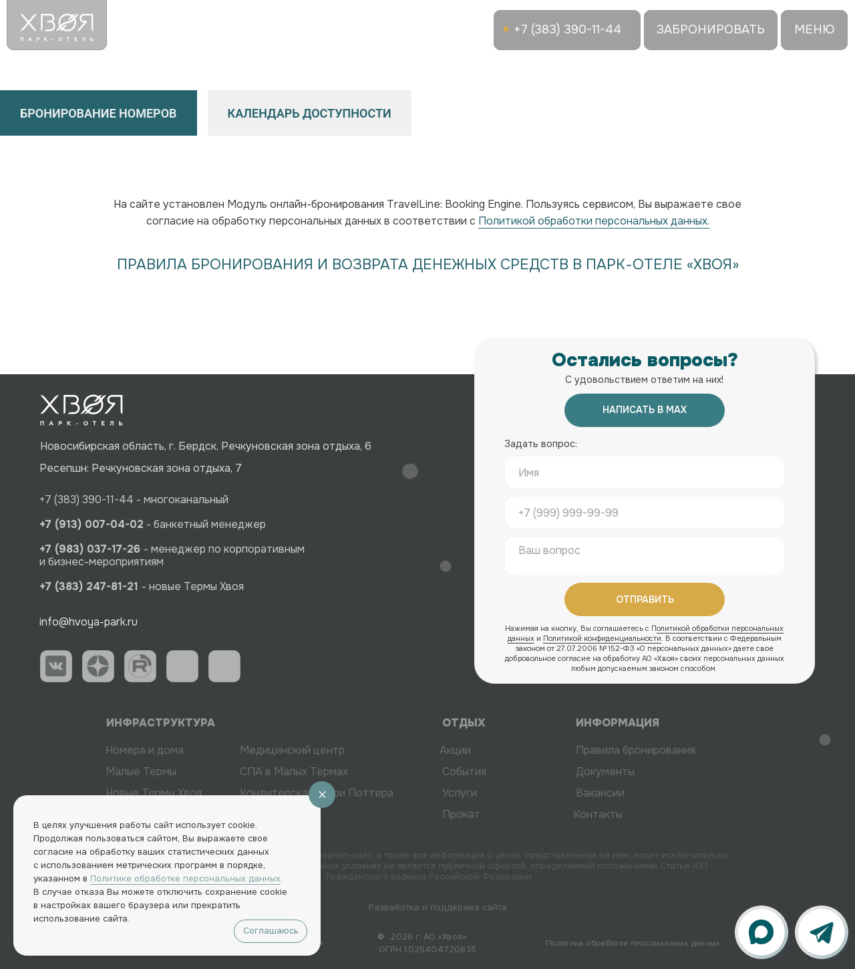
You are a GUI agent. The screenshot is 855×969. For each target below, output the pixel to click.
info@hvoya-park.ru (66, 622)
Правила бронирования (655, 750)
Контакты (578, 814)
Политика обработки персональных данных (633, 943)
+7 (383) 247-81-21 (72, 586)
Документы (625, 772)
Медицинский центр (272, 750)
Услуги (479, 793)
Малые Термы (121, 772)
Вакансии (620, 793)
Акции (435, 750)
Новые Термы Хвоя (134, 793)
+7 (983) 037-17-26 (75, 549)
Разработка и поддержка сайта (450, 907)
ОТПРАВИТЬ (645, 599)
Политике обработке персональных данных (185, 878)
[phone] (644, 512)
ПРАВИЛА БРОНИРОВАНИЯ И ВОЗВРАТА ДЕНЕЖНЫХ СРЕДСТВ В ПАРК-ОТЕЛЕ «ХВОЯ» (428, 264)
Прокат (481, 814)
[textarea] (644, 556)
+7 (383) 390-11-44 (70, 500)
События (484, 772)
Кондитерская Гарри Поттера (296, 793)
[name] (644, 472)
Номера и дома (125, 750)
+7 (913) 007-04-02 (75, 524)
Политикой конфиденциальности (602, 638)
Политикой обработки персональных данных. (593, 221)
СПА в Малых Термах (274, 772)
